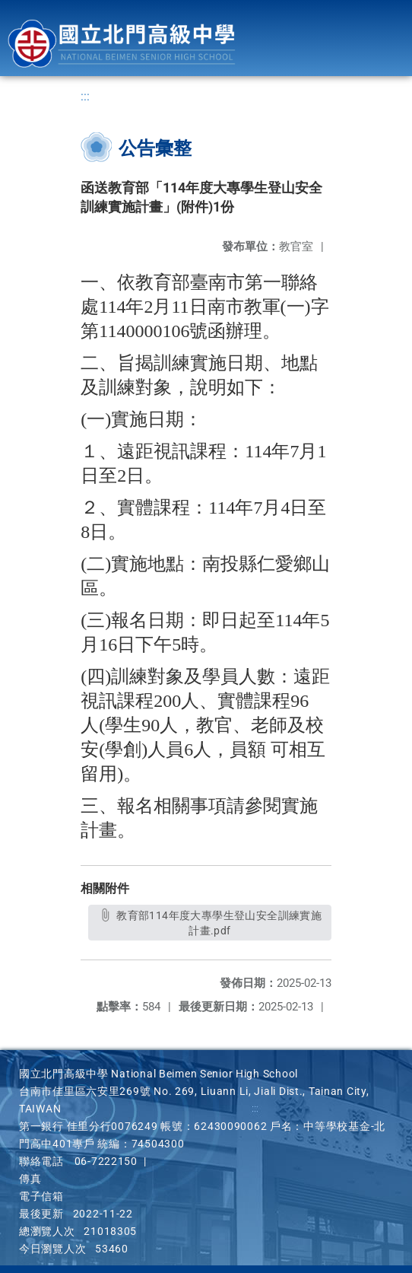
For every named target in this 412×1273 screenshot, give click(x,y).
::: (85, 96)
